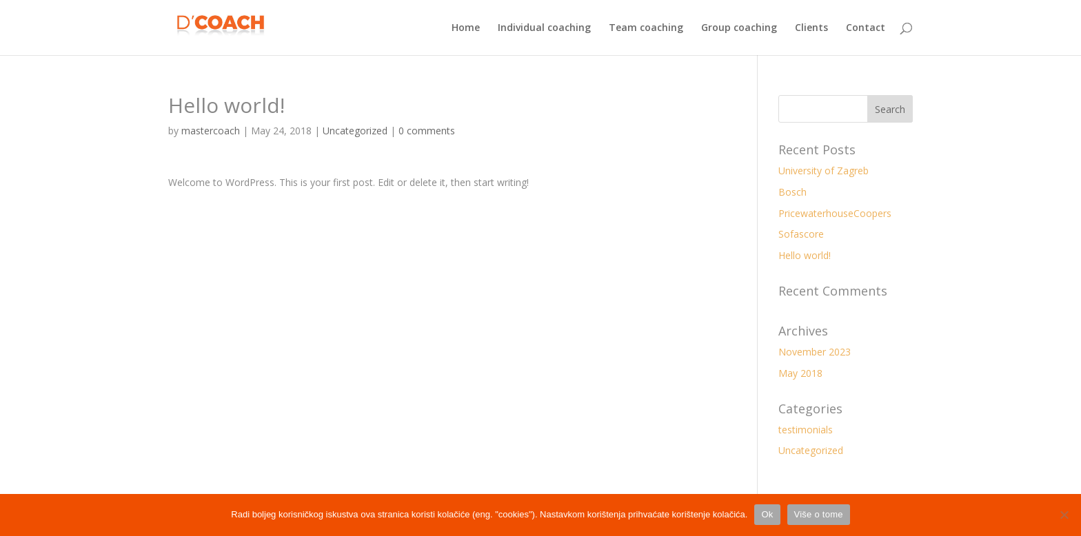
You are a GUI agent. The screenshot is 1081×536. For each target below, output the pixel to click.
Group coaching (739, 28)
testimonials (805, 429)
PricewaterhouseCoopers (834, 213)
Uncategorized (355, 130)
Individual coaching (544, 28)
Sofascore (801, 233)
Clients (811, 28)
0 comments (426, 130)
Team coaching (646, 28)
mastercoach (210, 130)
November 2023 (814, 351)
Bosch (792, 191)
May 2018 (800, 373)
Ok (767, 514)
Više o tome (818, 514)
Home (466, 28)
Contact (865, 28)
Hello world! (804, 255)
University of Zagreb (823, 170)
